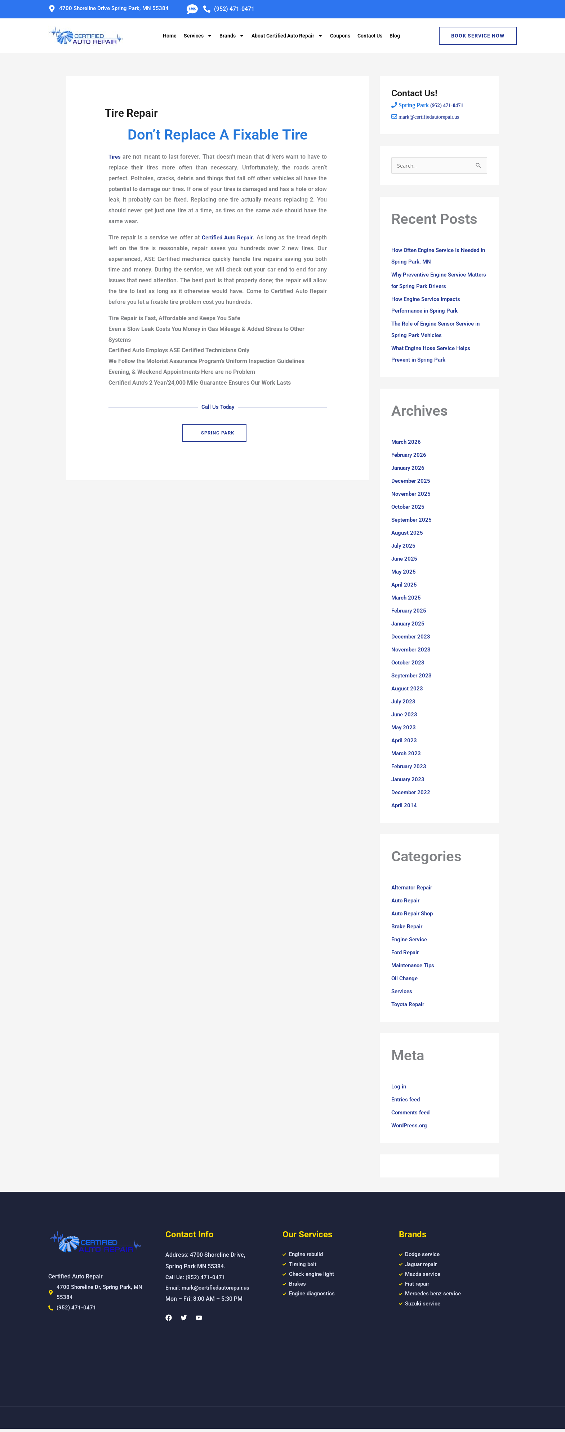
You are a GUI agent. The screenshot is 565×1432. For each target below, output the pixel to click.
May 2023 (404, 728)
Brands (231, 36)
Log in (399, 1087)
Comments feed (412, 1113)
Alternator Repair (413, 888)
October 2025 (408, 507)
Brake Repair (408, 927)
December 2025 (411, 481)
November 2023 (412, 650)
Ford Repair (406, 953)
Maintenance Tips (414, 966)
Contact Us (369, 36)
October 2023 (408, 663)
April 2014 (404, 806)
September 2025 (413, 520)
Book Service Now (477, 36)
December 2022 (411, 793)
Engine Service (410, 940)
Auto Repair (406, 901)
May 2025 (404, 572)
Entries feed (407, 1100)
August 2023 (407, 689)
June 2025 (405, 559)
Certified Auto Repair (227, 237)
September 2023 (413, 676)
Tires (115, 156)
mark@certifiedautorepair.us (431, 116)
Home (170, 36)
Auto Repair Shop (414, 914)
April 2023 (404, 741)
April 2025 (404, 585)
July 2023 (404, 702)
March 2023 (406, 754)
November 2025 (412, 494)
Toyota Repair (409, 1005)
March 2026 (406, 442)
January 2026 (409, 468)
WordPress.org (410, 1126)
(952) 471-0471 (448, 105)
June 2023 (405, 715)
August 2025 (407, 533)
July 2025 (404, 546)
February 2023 (410, 767)
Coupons (340, 36)
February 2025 (410, 611)
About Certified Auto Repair (287, 36)
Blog (395, 36)
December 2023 (411, 637)
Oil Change (405, 979)
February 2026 (410, 455)
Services (198, 36)
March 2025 (406, 598)
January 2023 (409, 780)
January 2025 (409, 624)
